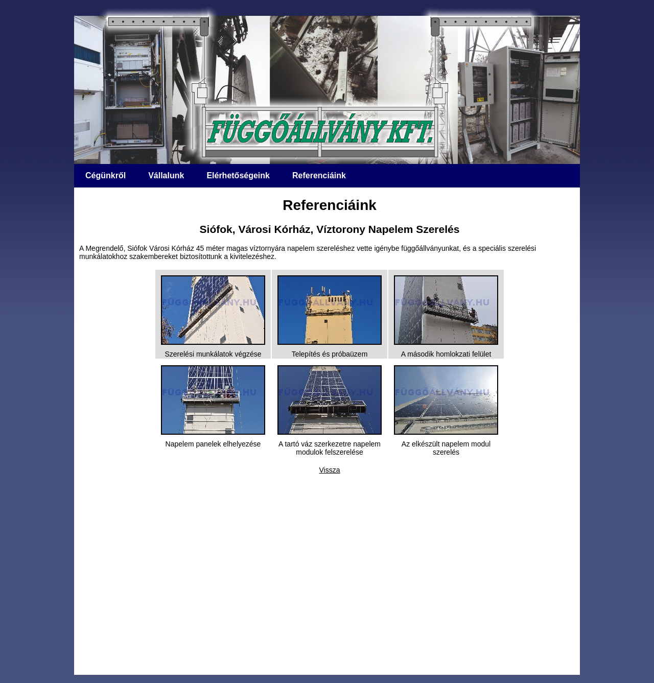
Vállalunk (166, 175)
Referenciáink (319, 175)
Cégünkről (105, 175)
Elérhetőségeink (238, 175)
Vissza (329, 470)
